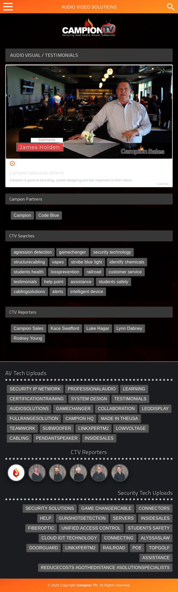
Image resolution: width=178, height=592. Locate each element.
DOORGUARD (43, 548)
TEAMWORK (22, 428)
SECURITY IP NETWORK (35, 389)
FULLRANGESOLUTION (34, 418)
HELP (46, 518)
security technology (112, 252)
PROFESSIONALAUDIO (92, 389)
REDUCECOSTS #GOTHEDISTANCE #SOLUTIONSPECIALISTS (105, 567)
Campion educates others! (37, 172)
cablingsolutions (29, 291)
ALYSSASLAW (155, 538)
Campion (22, 215)
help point (53, 281)
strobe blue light (86, 262)
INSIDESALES (99, 438)
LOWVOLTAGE (131, 428)
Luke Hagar (98, 328)
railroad (94, 272)
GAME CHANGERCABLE (106, 508)
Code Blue (48, 215)
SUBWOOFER (56, 428)
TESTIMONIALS (130, 399)
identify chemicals (127, 262)
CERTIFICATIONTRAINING (37, 399)
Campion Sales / (33, 163)
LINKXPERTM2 (93, 428)
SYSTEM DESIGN (89, 399)
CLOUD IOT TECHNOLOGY (69, 538)
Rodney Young (28, 338)
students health (29, 272)
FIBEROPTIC (41, 528)
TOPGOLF (159, 548)
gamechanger (72, 252)
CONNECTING (119, 538)
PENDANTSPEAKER (57, 438)
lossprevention (65, 272)
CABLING (19, 438)
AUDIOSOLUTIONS (29, 408)
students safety (113, 281)
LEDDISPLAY (155, 408)
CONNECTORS (154, 508)
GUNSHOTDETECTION (82, 518)
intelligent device (86, 291)
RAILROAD (114, 548)
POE (137, 548)
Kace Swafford (65, 328)
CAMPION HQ (79, 418)
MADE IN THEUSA (119, 418)
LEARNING (134, 389)
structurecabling (29, 262)
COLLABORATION (116, 408)
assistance (81, 281)
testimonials (25, 281)
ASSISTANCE (156, 557)
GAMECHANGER (73, 408)
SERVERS (123, 518)
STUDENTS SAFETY (149, 528)
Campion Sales (29, 328)
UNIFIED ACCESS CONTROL (91, 528)
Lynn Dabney (129, 328)
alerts (57, 291)
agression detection (33, 252)
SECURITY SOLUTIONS (49, 508)
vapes (58, 262)
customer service (125, 272)
